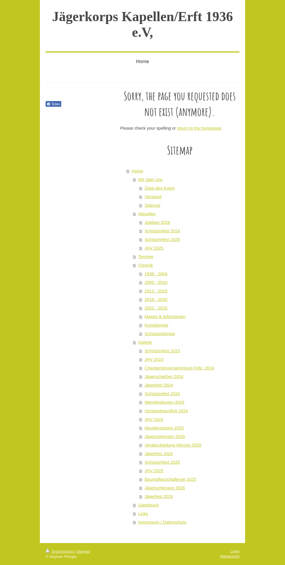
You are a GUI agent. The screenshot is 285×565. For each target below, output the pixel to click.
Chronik (145, 265)
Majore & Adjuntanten (164, 316)
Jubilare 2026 (157, 222)
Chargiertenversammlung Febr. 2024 (179, 367)
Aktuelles (147, 213)
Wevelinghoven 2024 (164, 402)
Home (137, 170)
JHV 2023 (153, 359)
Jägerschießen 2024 (163, 376)
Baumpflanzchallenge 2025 (170, 479)
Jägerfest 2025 (158, 453)
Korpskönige (156, 325)
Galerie (145, 342)
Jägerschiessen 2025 (164, 436)
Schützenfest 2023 (162, 350)
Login (234, 551)
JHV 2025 (153, 248)
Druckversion (60, 551)
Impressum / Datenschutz (162, 522)
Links (143, 513)
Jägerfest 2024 (158, 385)
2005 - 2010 (155, 282)
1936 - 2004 (155, 273)
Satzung (152, 205)
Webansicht (229, 556)
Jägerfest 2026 (158, 496)
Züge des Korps (159, 188)
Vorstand (152, 196)
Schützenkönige (159, 333)
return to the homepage (199, 128)
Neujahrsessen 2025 (164, 427)
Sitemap (83, 551)
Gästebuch (148, 504)
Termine (145, 256)
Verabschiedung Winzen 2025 (172, 445)
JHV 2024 (153, 419)
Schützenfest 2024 (162, 230)
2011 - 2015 (155, 290)
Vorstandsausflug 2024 (166, 410)
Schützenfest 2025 (162, 239)
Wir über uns (150, 179)
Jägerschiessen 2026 (164, 487)
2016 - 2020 (155, 299)
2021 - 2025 (155, 307)
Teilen (53, 104)
